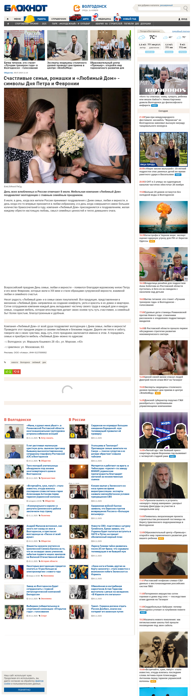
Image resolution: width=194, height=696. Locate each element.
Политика (45, 515)
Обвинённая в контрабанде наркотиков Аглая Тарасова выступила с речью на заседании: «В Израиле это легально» (110, 590)
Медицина (102, 18)
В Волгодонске (17, 420)
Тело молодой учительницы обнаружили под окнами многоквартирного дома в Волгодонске (42, 469)
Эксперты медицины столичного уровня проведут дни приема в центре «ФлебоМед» (161, 390)
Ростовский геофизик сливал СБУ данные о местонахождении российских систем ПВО (162, 583)
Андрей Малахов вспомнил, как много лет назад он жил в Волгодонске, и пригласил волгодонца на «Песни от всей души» (44, 531)
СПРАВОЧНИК (58, 18)
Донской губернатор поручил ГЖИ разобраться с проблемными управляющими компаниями (161, 403)
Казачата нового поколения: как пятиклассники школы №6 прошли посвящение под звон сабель (159, 622)
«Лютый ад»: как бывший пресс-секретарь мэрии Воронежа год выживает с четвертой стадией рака (163, 453)
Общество (8, 73)
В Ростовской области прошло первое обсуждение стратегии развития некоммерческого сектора (163, 331)
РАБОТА (35, 18)
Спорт (44, 616)
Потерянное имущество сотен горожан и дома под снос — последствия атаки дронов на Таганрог (162, 596)
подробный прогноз (181, 31)
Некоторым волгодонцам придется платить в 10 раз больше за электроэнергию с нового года (46, 569)
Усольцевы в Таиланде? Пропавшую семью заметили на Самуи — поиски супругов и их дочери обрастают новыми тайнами (109, 451)
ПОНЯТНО (24, 689)
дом (44, 362)
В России (77, 420)
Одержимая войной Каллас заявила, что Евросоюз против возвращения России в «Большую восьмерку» (110, 510)
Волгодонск (25, 362)
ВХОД (182, 19)
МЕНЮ (17, 18)
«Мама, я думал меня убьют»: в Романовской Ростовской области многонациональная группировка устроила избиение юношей (46, 429)
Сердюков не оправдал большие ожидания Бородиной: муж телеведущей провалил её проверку (109, 429)
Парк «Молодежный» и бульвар (71, 23)
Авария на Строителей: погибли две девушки (123, 23)
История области (49, 561)
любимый (36, 362)
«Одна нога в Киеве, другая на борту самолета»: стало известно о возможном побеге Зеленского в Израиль (110, 570)
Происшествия (48, 478)
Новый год (125, 18)
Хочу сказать (47, 438)
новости (14, 362)
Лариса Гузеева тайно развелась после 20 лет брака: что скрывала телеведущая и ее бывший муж (110, 549)
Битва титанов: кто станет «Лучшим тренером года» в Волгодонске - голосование (162, 302)
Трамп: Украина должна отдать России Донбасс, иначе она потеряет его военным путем (108, 609)
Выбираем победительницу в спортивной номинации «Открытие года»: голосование (46, 609)
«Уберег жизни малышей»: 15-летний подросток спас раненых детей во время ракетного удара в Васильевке (162, 171)
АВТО (79, 18)
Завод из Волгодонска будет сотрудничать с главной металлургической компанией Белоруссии (44, 590)
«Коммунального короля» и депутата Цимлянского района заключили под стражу (44, 508)
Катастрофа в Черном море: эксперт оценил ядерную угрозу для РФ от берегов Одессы (163, 238)
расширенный (166, 5)
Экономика (48, 576)
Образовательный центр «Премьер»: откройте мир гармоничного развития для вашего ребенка (163, 535)
